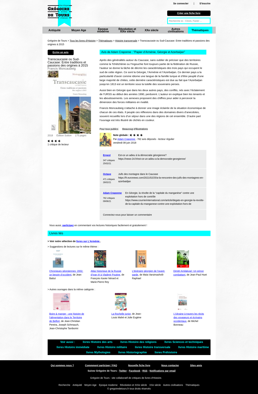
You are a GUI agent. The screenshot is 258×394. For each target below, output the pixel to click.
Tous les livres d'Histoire (83, 40)
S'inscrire (204, 3)
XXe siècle (151, 30)
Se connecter (181, 3)
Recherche (64, 385)
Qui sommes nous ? (62, 365)
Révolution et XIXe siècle (127, 30)
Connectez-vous (112, 214)
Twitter (123, 370)
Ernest (107, 155)
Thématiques (200, 30)
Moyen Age (78, 30)
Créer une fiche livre (188, 13)
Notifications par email (163, 370)
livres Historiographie (133, 352)
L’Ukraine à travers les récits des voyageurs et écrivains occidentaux (188, 317)
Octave (107, 174)
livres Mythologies (98, 352)
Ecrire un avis (61, 52)
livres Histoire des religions (138, 341)
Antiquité (54, 30)
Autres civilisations (176, 30)
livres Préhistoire (166, 352)
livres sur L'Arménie (88, 241)
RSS (144, 370)
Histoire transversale (126, 40)
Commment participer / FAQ (101, 365)
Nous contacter (170, 365)
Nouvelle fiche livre (139, 365)
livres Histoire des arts (98, 341)
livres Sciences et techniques (183, 341)
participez (68, 225)
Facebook (134, 370)
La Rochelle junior (121, 313)
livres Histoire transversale (153, 347)
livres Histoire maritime (193, 347)
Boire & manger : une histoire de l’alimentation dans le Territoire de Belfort (66, 317)
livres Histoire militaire (112, 347)
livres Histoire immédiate (73, 347)
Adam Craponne (112, 193)
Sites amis (196, 365)
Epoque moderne (103, 30)
